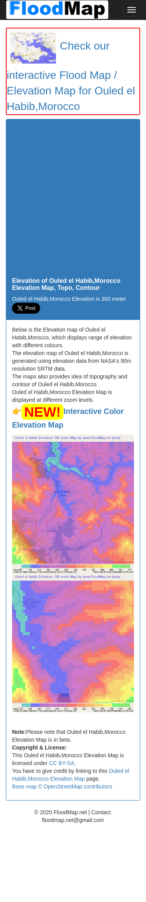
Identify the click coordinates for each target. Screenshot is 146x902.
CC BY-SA (61, 763)
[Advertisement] (73, 200)
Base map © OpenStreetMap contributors (62, 786)
